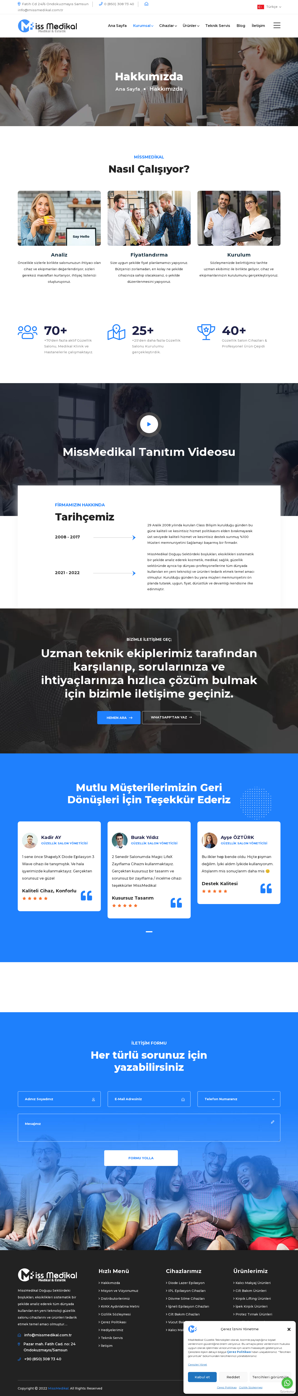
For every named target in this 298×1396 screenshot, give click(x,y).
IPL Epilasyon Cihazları (185, 1288)
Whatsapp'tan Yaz (171, 715)
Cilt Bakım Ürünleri (249, 1288)
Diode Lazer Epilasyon (185, 1280)
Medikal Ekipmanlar (250, 1320)
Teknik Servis (217, 26)
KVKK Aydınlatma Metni (119, 1304)
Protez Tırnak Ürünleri (252, 1312)
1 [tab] (149, 929)
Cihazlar (167, 26)
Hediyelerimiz (111, 1328)
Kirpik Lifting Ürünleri (252, 1296)
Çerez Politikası (227, 1387)
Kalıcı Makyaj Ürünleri (252, 1280)
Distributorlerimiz (114, 1296)
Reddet (233, 1377)
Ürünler (191, 26)
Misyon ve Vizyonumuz (118, 1288)
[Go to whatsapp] (287, 1383)
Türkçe (273, 7)
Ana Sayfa (117, 26)
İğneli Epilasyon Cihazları (187, 1304)
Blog (241, 26)
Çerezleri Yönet (197, 1364)
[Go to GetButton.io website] (287, 1391)
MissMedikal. (58, 1386)
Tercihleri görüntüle (270, 1377)
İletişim (258, 26)
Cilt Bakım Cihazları (183, 1312)
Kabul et (202, 1377)
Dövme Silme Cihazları (185, 1296)
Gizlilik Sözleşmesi (251, 1387)
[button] (289, 1329)
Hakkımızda (109, 1280)
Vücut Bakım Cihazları (185, 1320)
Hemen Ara (119, 715)
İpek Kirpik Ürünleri (250, 1304)
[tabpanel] (59, 871)
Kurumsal (143, 26)
